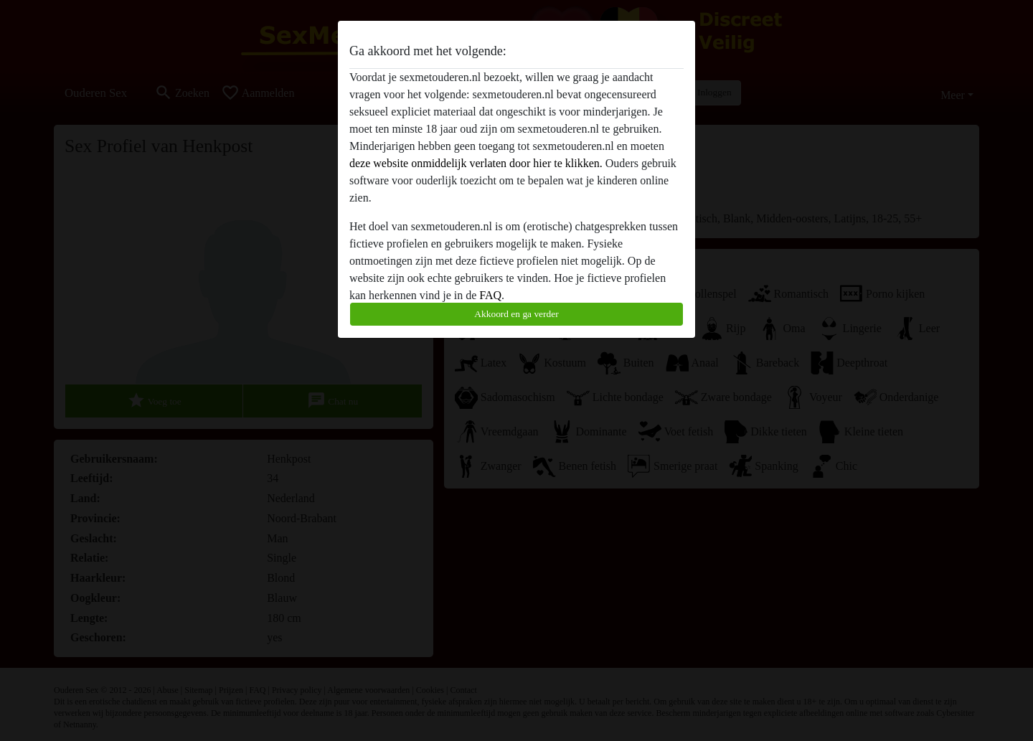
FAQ (490, 295)
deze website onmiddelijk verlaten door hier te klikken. (476, 163)
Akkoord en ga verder (516, 313)
